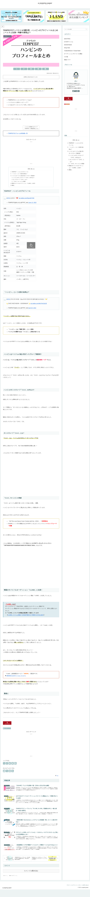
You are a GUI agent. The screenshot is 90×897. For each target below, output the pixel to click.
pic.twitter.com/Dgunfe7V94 (26, 200)
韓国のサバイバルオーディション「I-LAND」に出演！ (25, 185)
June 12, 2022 (32, 205)
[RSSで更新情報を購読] (12, 773)
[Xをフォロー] (7, 773)
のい (76, 81)
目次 (29, 169)
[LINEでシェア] (38, 69)
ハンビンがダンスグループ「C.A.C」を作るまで (25, 178)
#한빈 (8, 200)
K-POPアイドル (6, 730)
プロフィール (66, 892)
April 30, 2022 (32, 310)
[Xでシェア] (16, 69)
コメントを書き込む (31, 878)
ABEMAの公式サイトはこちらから (16, 678)
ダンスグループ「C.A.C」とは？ (21, 181)
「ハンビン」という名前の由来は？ (21, 174)
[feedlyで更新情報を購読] (10, 773)
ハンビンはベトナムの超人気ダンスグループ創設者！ (25, 176)
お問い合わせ (85, 892)
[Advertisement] (31, 153)
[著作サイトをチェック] (4, 773)
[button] (45, 69)
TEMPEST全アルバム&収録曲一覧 (18, 133)
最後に (13, 187)
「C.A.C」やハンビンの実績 (20, 183)
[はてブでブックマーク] (31, 69)
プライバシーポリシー (75, 892)
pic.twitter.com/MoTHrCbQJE (39, 306)
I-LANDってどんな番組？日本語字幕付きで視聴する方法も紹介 (26, 617)
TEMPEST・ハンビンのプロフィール (21, 172)
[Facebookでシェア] (24, 69)
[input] (76, 29)
